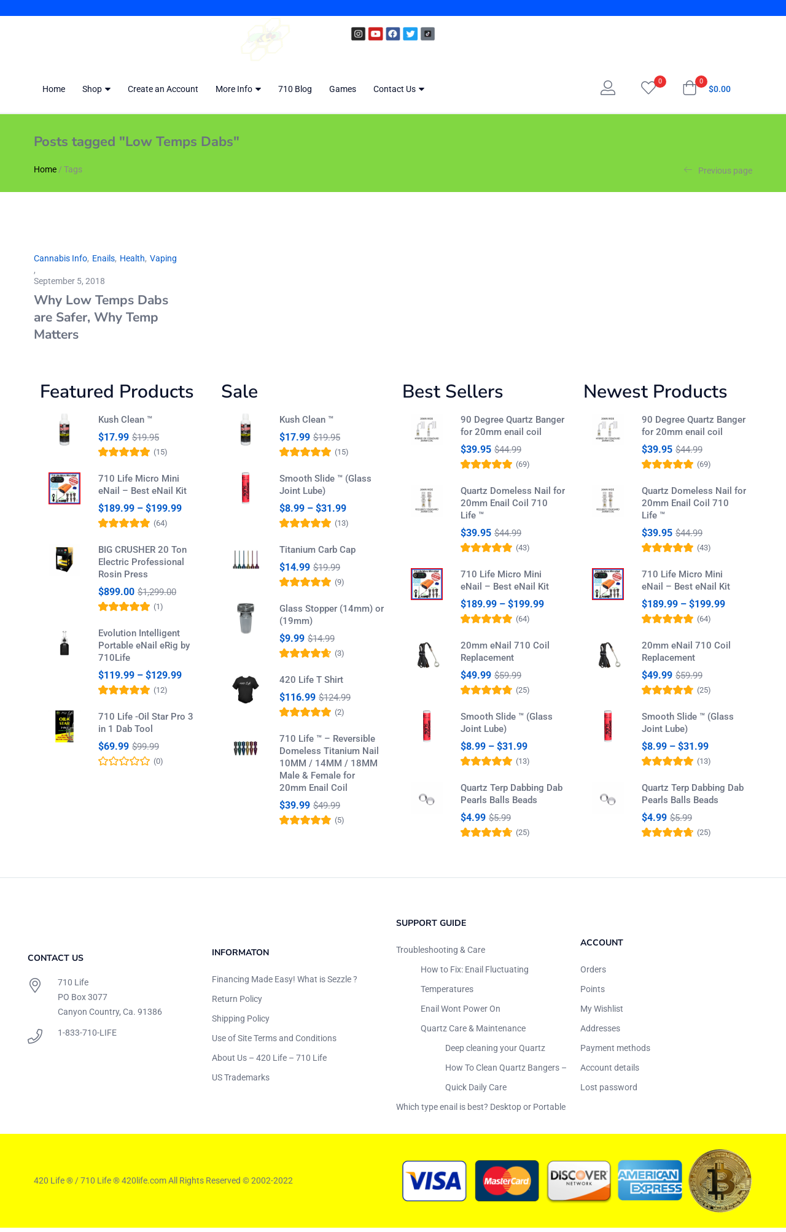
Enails (103, 258)
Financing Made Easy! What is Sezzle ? (284, 983)
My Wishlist (601, 1013)
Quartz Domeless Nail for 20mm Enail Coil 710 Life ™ (513, 503)
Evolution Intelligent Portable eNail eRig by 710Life (144, 651)
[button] (706, 89)
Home (53, 89)
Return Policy (237, 1003)
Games (342, 89)
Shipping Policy (241, 1023)
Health (132, 258)
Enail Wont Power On (460, 1013)
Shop (96, 89)
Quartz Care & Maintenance (473, 1033)
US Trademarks (241, 1082)
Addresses (600, 1033)
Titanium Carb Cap (317, 555)
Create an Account (163, 89)
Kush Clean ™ (125, 419)
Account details (609, 1072)
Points (592, 993)
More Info (238, 89)
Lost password (608, 1091)
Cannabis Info (60, 258)
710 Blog (295, 89)
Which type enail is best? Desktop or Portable (481, 1111)
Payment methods (615, 1052)
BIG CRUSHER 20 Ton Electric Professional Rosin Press (142, 567)
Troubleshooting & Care (440, 954)
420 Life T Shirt (311, 690)
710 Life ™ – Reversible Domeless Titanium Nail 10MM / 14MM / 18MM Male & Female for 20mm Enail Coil (329, 780)
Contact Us (398, 89)
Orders (593, 974)
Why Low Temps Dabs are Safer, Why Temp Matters (101, 317)
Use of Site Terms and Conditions (274, 1042)
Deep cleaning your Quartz (495, 1052)
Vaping (163, 258)
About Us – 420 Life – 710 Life (269, 1062)
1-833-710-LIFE (87, 1037)
